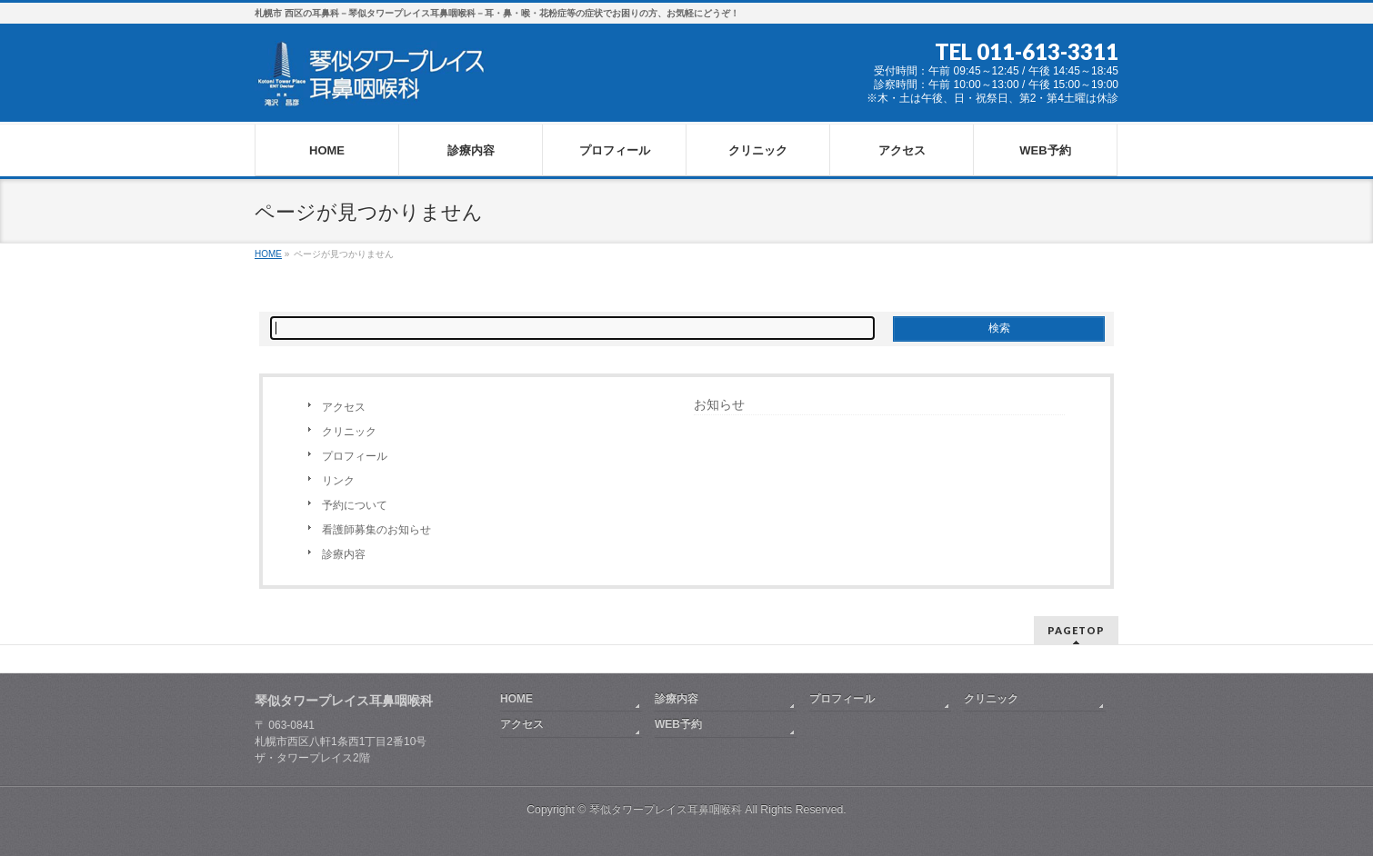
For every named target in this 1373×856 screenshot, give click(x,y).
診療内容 (344, 554)
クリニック (349, 431)
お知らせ (719, 404)
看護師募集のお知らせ (376, 529)
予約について (354, 505)
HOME (516, 698)
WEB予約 (678, 724)
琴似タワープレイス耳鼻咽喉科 (665, 809)
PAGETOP (1076, 630)
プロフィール (354, 456)
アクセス (344, 407)
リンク (338, 480)
